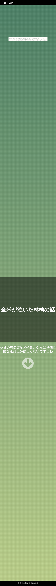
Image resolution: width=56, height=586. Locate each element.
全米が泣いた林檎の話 (28, 310)
